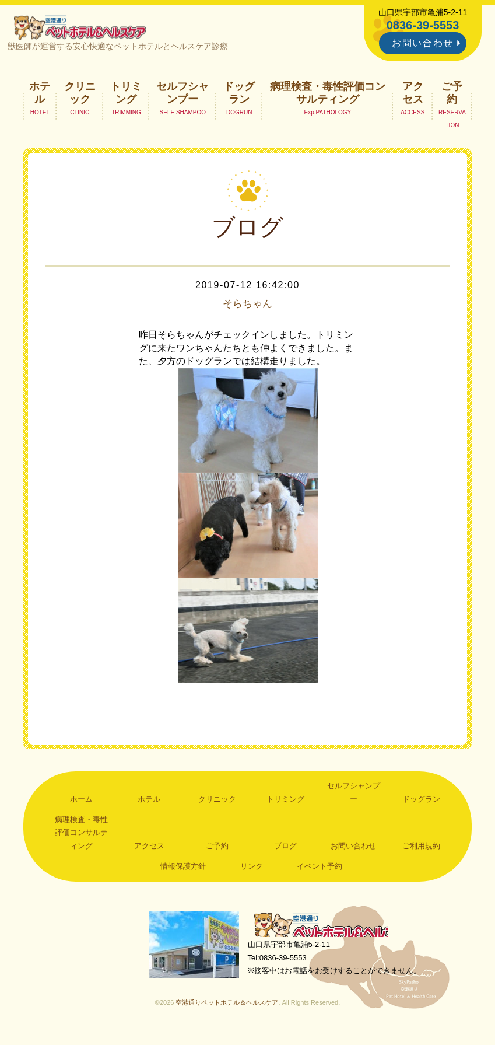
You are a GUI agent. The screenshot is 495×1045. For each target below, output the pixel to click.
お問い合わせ (423, 43)
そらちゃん (248, 308)
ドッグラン (239, 97)
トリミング (126, 97)
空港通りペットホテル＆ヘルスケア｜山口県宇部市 (85, 29)
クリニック (80, 97)
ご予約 (451, 97)
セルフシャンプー (182, 97)
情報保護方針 (183, 870)
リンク (251, 870)
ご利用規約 (421, 849)
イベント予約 (319, 870)
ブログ (285, 849)
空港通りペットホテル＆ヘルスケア (329, 930)
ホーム (81, 803)
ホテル (39, 97)
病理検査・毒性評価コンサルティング (327, 97)
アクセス (412, 97)
